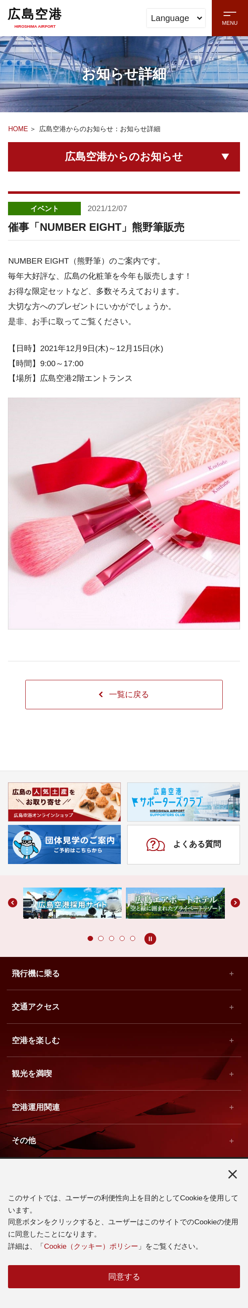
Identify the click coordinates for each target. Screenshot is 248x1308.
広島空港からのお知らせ (124, 156)
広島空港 (35, 18)
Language (176, 18)
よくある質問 (183, 844)
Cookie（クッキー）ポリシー (91, 1246)
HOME (18, 128)
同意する (124, 1276)
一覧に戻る (124, 694)
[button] (90, 938)
